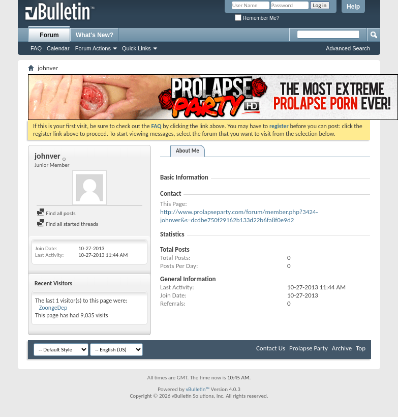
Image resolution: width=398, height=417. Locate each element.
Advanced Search (348, 48)
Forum (49, 35)
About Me (187, 150)
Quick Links (136, 48)
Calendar (58, 48)
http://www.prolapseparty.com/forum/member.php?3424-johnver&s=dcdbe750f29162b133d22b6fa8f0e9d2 (239, 216)
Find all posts (56, 213)
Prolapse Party (308, 348)
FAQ (36, 48)
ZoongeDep (53, 307)
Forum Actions (93, 48)
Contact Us (270, 348)
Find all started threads (67, 224)
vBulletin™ (197, 389)
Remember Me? (257, 18)
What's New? (94, 35)
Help (353, 6)
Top (360, 348)
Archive (342, 348)
